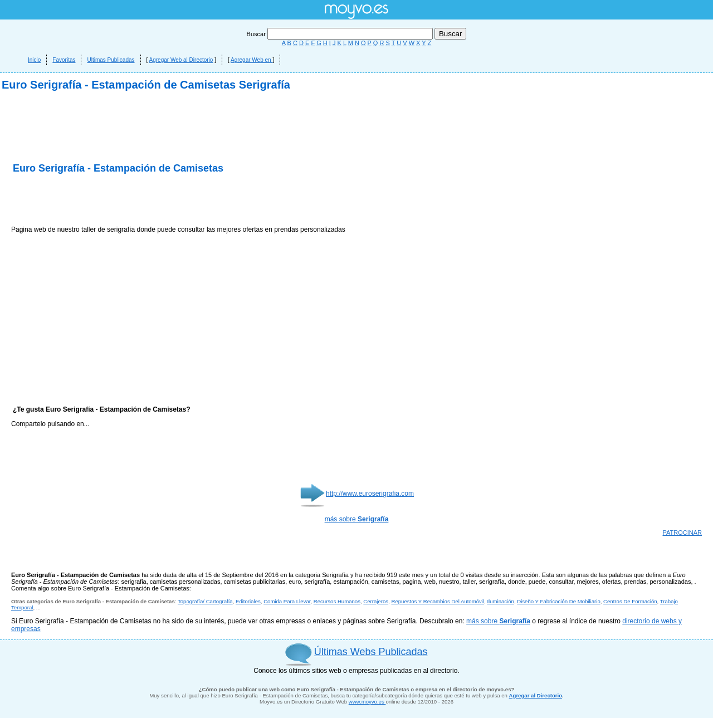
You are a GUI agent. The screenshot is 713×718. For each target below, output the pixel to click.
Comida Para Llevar (286, 601)
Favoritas (63, 60)
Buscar (340, 34)
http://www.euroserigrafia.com (370, 493)
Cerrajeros (375, 601)
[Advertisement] (141, 200)
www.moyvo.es (367, 702)
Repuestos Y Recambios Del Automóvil (437, 601)
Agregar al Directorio (535, 695)
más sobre (357, 519)
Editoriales (248, 601)
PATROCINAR (682, 532)
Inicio (34, 60)
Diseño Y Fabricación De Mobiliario (558, 601)
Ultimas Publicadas (110, 60)
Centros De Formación (630, 601)
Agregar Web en (251, 60)
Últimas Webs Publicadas (371, 651)
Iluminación (500, 601)
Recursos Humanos (337, 601)
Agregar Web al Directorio (181, 60)
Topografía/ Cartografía (205, 601)
